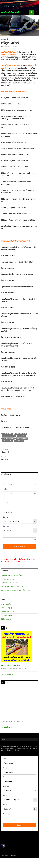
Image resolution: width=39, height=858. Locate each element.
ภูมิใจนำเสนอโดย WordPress (9, 855)
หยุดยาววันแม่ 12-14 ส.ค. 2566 (11, 583)
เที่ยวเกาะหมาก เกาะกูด (8, 579)
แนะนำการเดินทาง (7, 615)
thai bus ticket (7, 433)
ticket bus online (20, 433)
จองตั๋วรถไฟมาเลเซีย (6, 668)
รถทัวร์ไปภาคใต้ (19, 441)
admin (15, 46)
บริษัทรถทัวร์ (4, 39)
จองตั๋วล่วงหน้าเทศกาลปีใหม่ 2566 (12, 586)
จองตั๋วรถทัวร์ (22, 436)
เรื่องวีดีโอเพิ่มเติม (6, 727)
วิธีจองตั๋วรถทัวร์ (5, 721)
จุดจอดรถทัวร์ (5, 604)
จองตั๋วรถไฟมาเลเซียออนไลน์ (10, 665)
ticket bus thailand (9, 436)
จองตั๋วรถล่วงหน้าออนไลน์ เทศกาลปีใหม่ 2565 (15, 590)
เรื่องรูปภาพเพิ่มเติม (7, 674)
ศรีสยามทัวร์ (19, 450)
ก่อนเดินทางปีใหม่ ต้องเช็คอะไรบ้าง (12, 575)
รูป (7, 628)
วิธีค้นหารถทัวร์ (6, 611)
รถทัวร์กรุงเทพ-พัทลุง (22, 438)
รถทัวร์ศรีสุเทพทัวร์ (7, 441)
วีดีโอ (7, 682)
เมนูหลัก (36, 12)
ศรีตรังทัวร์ (19, 458)
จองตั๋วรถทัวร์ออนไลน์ (10, 12)
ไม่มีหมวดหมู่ (5, 619)
